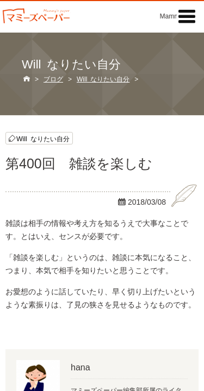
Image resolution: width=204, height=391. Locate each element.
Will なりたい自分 (43, 138)
